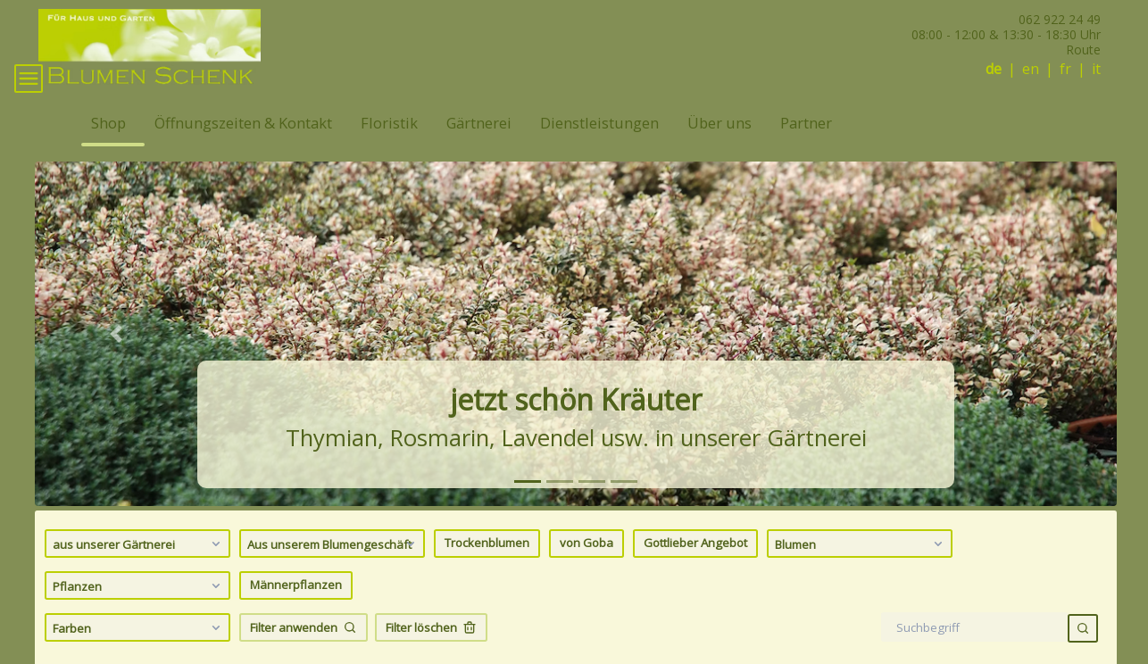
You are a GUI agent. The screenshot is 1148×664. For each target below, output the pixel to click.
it (1096, 69)
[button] (116, 356)
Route (1083, 49)
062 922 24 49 (1060, 19)
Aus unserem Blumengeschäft (333, 566)
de (994, 69)
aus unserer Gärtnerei (139, 566)
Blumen (861, 566)
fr (1065, 69)
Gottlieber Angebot (695, 566)
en (1030, 69)
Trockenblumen (487, 566)
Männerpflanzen (296, 608)
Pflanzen (139, 608)
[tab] (527, 504)
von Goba (586, 566)
